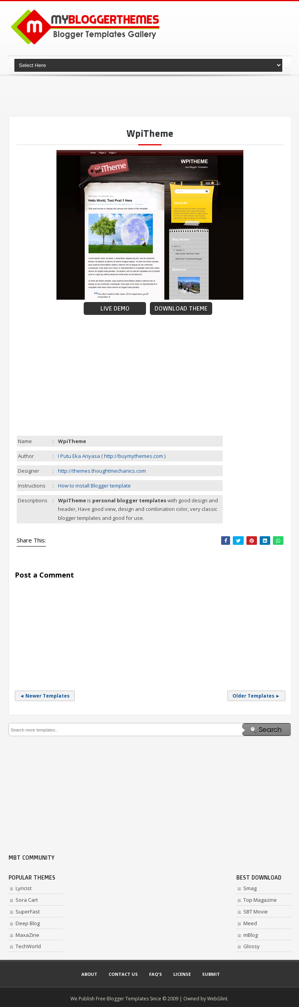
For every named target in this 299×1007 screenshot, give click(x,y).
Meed (250, 923)
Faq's (155, 974)
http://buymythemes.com (133, 455)
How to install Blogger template (94, 485)
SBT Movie (255, 911)
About (89, 974)
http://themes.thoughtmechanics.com (102, 470)
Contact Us (123, 974)
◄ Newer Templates (45, 696)
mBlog (250, 934)
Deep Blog (28, 923)
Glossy (251, 946)
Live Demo (115, 308)
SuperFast (28, 911)
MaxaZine (27, 934)
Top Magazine (260, 899)
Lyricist (24, 888)
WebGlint (217, 998)
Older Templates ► (256, 696)
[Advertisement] (150, 95)
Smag (250, 888)
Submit (211, 974)
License (182, 974)
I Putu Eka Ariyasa (79, 455)
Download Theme (181, 308)
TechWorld (28, 946)
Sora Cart (27, 899)
